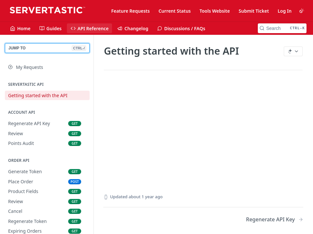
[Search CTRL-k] (282, 28)
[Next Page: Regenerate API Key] (274, 219)
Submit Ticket (254, 11)
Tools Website (214, 11)
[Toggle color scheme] (302, 11)
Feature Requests (130, 11)
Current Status (174, 11)
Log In (285, 11)
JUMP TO (47, 48)
